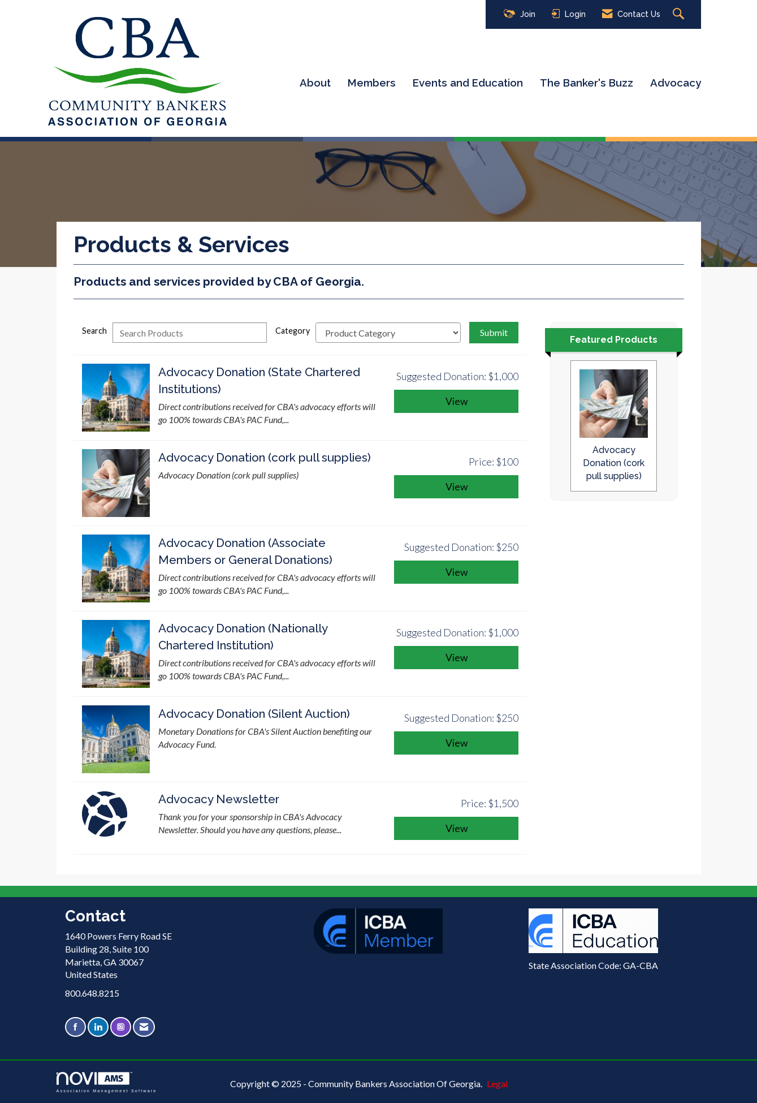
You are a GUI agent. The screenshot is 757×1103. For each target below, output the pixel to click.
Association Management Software (107, 1082)
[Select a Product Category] (388, 332)
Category (292, 330)
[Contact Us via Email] (144, 1027)
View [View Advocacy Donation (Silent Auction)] (456, 743)
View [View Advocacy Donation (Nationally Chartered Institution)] (456, 657)
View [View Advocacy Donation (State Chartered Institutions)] (456, 401)
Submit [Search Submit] (494, 332)
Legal (497, 1083)
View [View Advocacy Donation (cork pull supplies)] (456, 487)
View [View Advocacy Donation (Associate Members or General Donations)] (456, 572)
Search (94, 330)
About (315, 82)
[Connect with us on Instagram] (120, 1027)
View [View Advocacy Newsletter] (456, 828)
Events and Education (468, 82)
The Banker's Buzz (586, 82)
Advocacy (675, 82)
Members (372, 82)
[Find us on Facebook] (75, 1027)
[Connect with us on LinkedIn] (98, 1027)
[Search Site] (680, 14)
